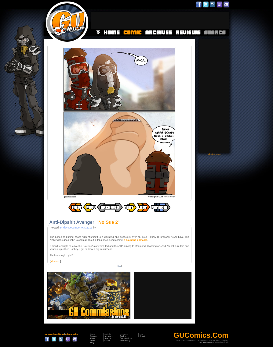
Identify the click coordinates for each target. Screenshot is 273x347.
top (119, 266)
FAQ (92, 343)
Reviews (123, 336)
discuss (55, 261)
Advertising (125, 340)
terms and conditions (54, 334)
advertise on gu (214, 154)
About (93, 338)
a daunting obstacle (135, 240)
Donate (143, 336)
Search (107, 338)
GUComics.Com (201, 335)
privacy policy (71, 334)
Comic (107, 340)
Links (92, 340)
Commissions (126, 338)
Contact (93, 336)
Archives (108, 336)
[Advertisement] (160, 20)
